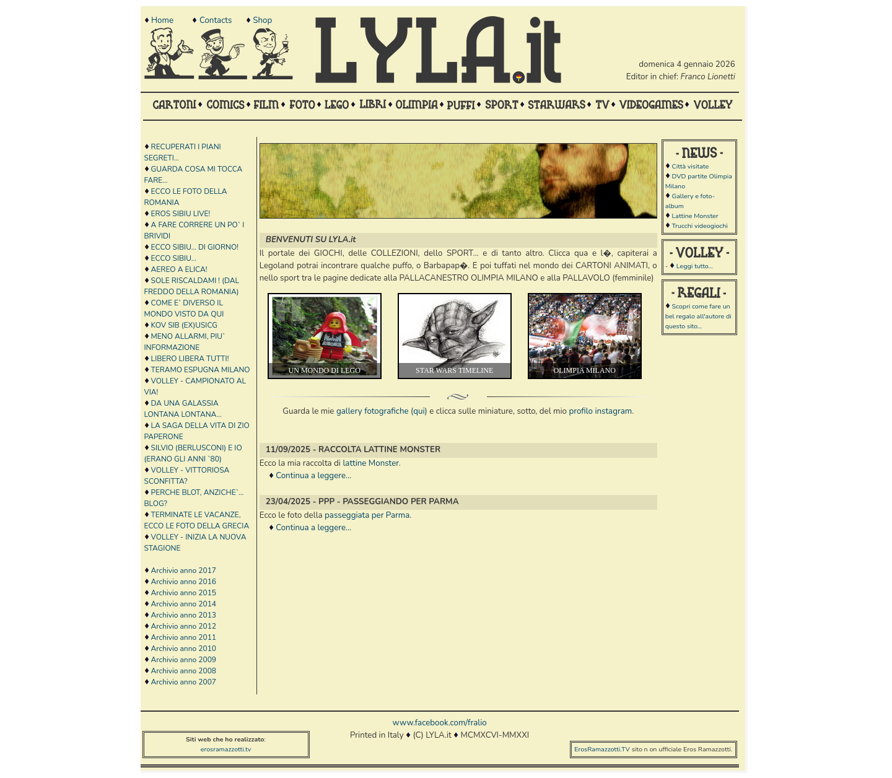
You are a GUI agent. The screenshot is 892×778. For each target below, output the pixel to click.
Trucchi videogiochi (699, 225)
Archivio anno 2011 (183, 637)
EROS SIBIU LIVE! (181, 214)
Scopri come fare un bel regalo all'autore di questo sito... (698, 316)
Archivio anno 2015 (183, 593)
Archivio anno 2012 (183, 626)
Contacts (215, 20)
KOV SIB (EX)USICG (184, 325)
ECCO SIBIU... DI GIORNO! (194, 247)
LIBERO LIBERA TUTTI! (190, 359)
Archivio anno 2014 (183, 604)
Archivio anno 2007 (183, 682)
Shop (262, 20)
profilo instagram (600, 411)
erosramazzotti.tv (226, 749)
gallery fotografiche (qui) (381, 411)
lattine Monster (370, 463)
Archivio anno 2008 (183, 671)
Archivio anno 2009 (183, 660)
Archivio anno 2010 (183, 648)
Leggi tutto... (694, 266)
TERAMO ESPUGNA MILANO (200, 370)
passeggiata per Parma (367, 515)
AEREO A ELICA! (179, 269)
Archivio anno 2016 (183, 582)
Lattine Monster (694, 216)
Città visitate (690, 166)
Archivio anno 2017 (183, 570)
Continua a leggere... (313, 475)
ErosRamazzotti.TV (602, 749)
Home (162, 20)
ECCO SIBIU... (173, 258)
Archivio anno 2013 (183, 615)
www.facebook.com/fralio (439, 722)
